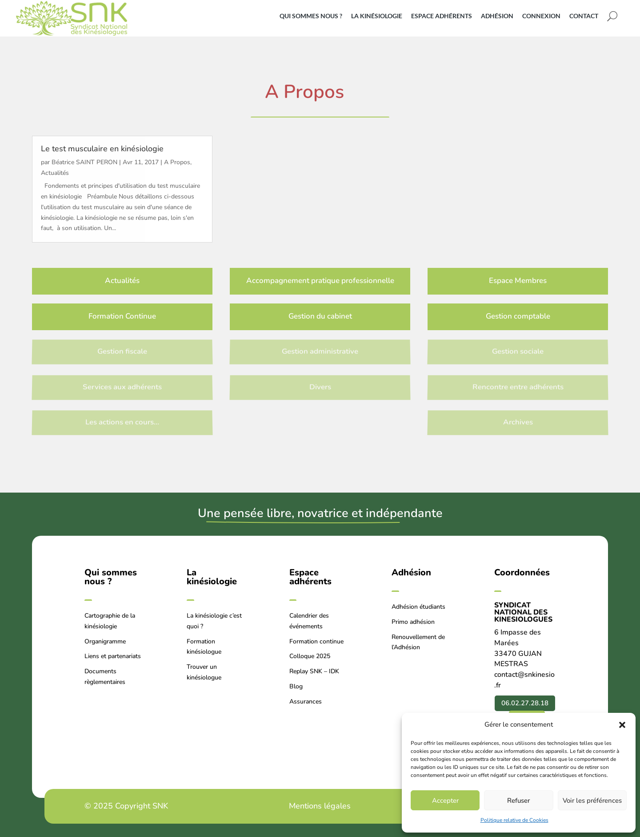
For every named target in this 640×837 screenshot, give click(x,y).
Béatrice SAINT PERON (84, 162)
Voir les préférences (592, 800)
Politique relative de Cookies (514, 820)
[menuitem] (314, 16)
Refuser (518, 800)
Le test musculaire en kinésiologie (102, 148)
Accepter (445, 800)
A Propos (177, 162)
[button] (622, 724)
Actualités (55, 173)
